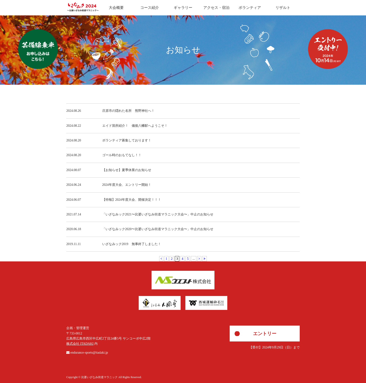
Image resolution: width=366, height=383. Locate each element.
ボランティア (250, 8)
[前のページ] (161, 258)
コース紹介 (149, 8)
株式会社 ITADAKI (80, 343)
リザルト (282, 8)
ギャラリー (183, 8)
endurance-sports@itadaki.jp (89, 352)
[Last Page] (204, 258)
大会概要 (116, 8)
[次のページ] (199, 258)
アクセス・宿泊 (216, 8)
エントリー (264, 333)
